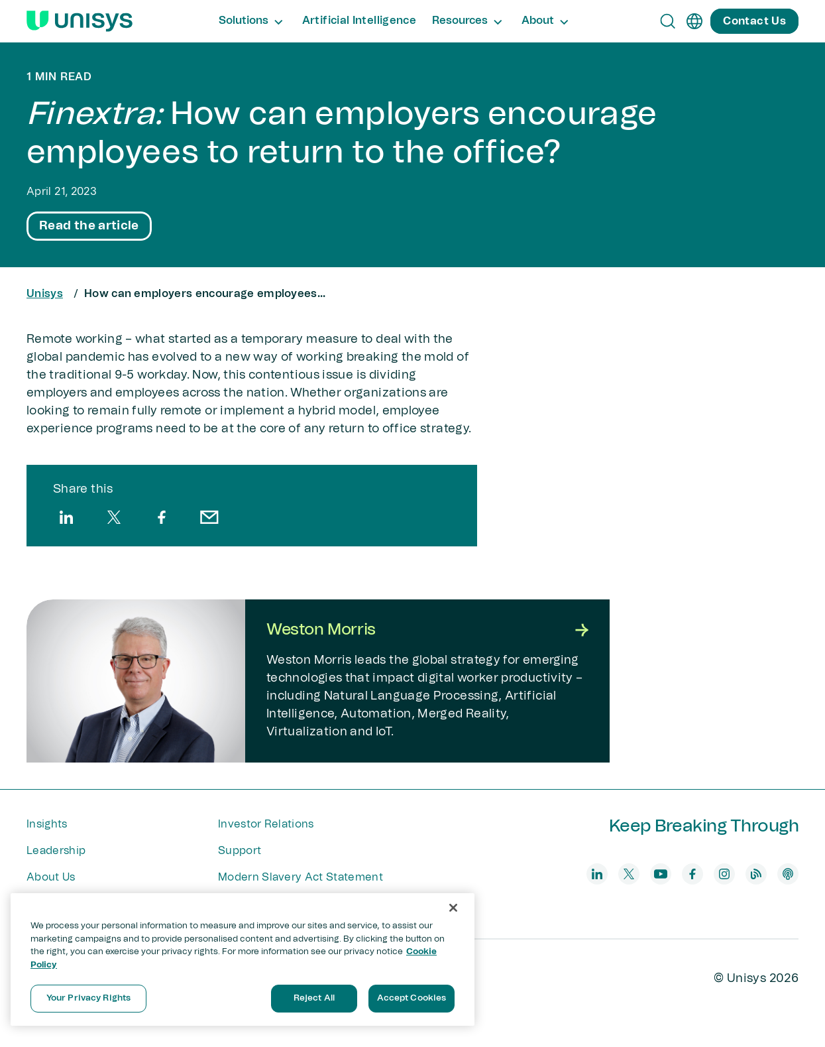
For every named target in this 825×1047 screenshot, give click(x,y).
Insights (47, 824)
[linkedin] (66, 517)
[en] (694, 21)
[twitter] (114, 517)
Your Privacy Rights (88, 998)
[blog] (756, 874)
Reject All (314, 998)
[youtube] (660, 874)
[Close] (453, 907)
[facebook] (161, 517)
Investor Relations (266, 824)
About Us (51, 877)
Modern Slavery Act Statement (300, 877)
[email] (209, 517)
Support (239, 850)
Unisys (45, 293)
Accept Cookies (412, 998)
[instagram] (724, 874)
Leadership (56, 850)
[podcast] (787, 874)
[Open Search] (668, 21)
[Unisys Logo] (80, 21)
